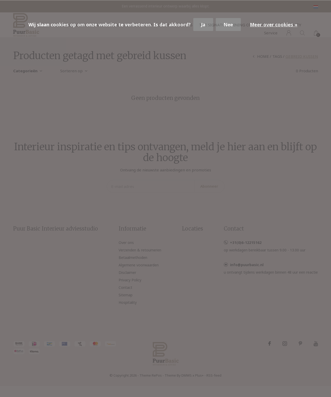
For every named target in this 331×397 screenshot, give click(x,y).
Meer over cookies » (273, 24)
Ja (203, 24)
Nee (228, 24)
